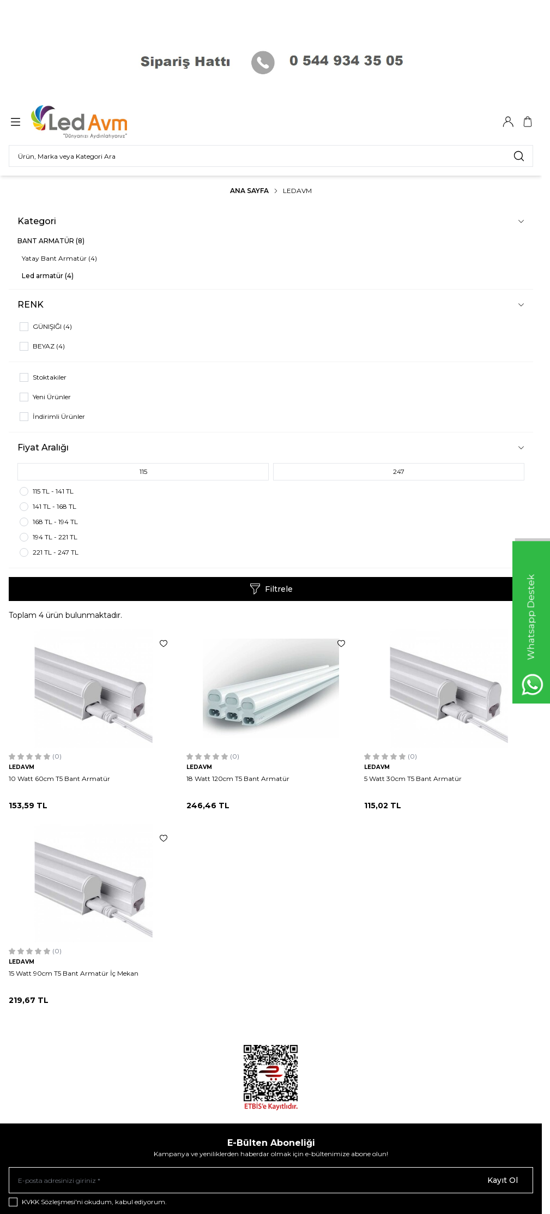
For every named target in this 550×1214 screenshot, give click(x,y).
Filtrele (271, 589)
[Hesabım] (508, 121)
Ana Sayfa (249, 191)
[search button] (519, 156)
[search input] (271, 156)
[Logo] (86, 122)
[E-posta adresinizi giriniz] (271, 1180)
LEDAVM (21, 767)
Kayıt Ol (502, 1180)
